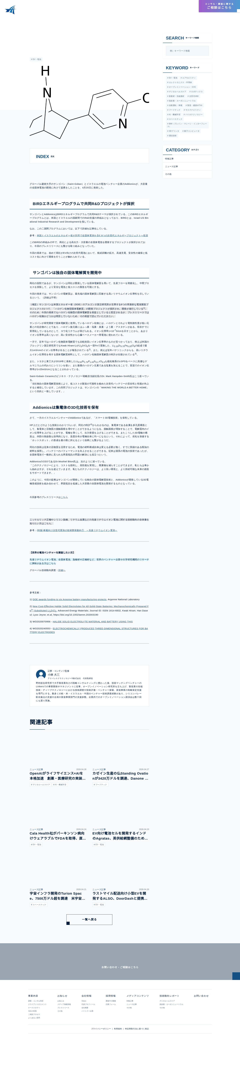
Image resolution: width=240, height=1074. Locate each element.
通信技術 (172, 137)
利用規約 (118, 1054)
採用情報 (189, 6)
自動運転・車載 (175, 106)
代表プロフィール (88, 1029)
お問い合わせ (201, 1021)
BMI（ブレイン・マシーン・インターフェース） (186, 126)
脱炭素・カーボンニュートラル (182, 101)
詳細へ (62, 585)
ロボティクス (196, 92)
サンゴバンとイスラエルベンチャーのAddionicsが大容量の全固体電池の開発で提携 (68, 19)
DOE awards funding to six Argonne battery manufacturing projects (71, 615)
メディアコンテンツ (144, 11)
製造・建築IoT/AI (194, 106)
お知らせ (188, 11)
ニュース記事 (35, 34)
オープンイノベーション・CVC (181, 87)
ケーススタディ (34, 1033)
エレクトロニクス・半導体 (180, 82)
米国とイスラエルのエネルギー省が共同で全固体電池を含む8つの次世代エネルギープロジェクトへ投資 (92, 251)
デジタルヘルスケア (177, 92)
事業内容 (124, 11)
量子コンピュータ (191, 132)
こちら (64, 512)
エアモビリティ (188, 78)
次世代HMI (193, 97)
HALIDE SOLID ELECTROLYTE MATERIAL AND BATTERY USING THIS (90, 637)
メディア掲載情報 (64, 1029)
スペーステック (175, 120)
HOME (6, 19)
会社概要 (84, 1033)
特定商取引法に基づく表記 (137, 1054)
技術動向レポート (169, 11)
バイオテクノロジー (193, 116)
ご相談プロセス (34, 1039)
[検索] (205, 50)
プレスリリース (63, 1033)
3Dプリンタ (173, 132)
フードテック (174, 111)
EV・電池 (36, 59)
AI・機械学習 (174, 116)
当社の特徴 (32, 1036)
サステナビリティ (193, 111)
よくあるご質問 (34, 1043)
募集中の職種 (111, 1026)
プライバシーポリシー (101, 1054)
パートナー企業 (87, 1036)
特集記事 (169, 160)
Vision (83, 1026)
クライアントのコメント (37, 1029)
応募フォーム (111, 1029)
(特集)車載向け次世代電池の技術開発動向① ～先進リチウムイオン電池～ (77, 545)
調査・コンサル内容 (35, 1026)
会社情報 (177, 6)
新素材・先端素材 (176, 97)
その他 (168, 175)
